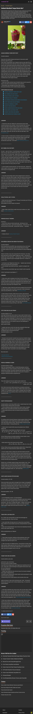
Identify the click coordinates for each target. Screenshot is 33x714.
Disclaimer (5, 712)
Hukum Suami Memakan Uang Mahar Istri (12, 672)
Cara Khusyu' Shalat (22, 290)
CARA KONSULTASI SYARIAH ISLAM (12, 114)
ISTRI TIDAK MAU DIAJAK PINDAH (12, 102)
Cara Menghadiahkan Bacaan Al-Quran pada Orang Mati (14, 678)
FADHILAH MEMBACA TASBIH (11, 104)
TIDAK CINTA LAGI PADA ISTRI (11, 110)
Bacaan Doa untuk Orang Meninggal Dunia (12, 661)
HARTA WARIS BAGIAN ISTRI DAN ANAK (13, 108)
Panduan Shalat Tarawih (14, 234)
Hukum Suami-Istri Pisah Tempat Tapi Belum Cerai (13, 667)
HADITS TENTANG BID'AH (10, 106)
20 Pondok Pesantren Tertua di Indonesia (11, 669)
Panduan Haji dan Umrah (6, 694)
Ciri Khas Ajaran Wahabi (25, 424)
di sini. (9, 393)
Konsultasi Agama (6, 617)
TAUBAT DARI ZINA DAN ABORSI (12, 112)
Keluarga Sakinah (5, 355)
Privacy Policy (22, 712)
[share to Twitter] (27, 22)
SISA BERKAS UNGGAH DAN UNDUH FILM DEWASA (16, 99)
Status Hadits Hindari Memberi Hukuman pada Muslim (12, 685)
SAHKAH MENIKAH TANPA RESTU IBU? (13, 91)
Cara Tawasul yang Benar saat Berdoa (11, 664)
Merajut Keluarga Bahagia (7, 356)
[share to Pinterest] (31, 22)
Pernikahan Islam (4, 132)
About (4, 710)
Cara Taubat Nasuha (26, 302)
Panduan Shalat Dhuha (9, 211)
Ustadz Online (7, 21)
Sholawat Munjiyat (7, 675)
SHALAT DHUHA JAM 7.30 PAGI (11, 95)
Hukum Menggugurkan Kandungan (23, 597)
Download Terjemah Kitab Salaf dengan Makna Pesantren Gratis (16, 656)
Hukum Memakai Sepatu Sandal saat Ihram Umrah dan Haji (13, 692)
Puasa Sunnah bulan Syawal (6, 689)
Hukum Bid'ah (26, 468)
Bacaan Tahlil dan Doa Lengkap (8, 653)
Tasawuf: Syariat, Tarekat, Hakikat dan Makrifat (13, 658)
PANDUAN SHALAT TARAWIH (11, 98)
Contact (20, 710)
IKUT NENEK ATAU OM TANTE (11, 94)
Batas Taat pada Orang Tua (23, 140)
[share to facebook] (22, 22)
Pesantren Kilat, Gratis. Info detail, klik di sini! (10, 628)
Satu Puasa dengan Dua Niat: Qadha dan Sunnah (10, 687)
